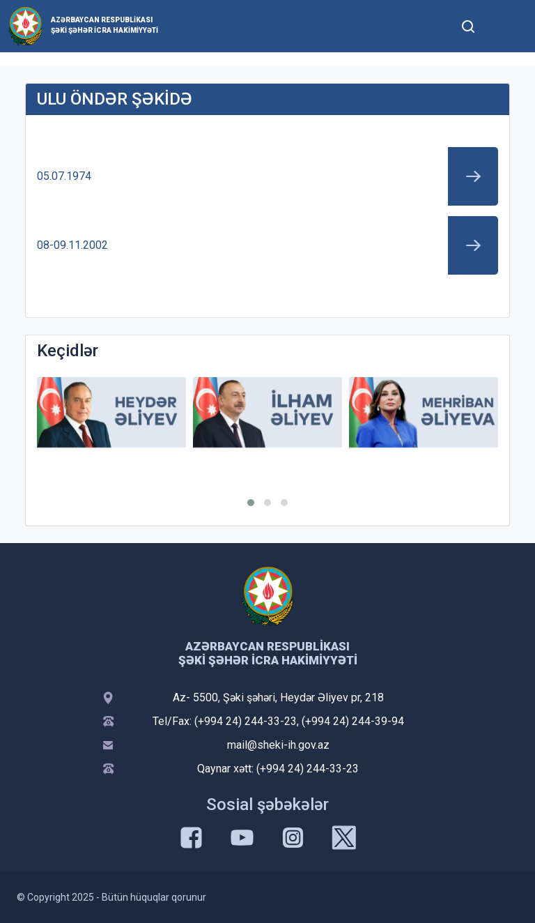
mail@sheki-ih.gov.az (278, 745)
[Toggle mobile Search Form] (468, 24)
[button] (250, 503)
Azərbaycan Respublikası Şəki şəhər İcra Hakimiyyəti (104, 25)
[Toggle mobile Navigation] (502, 26)
